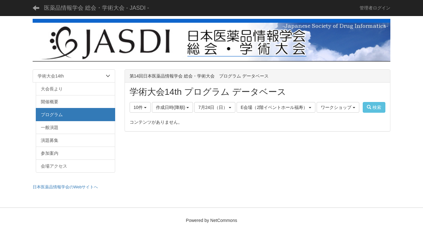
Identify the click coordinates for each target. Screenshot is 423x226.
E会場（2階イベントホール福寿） (276, 107)
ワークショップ (338, 107)
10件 (140, 107)
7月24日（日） (214, 107)
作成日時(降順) (172, 107)
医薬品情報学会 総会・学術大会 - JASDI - (96, 8)
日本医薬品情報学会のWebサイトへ (65, 187)
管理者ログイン (375, 7)
